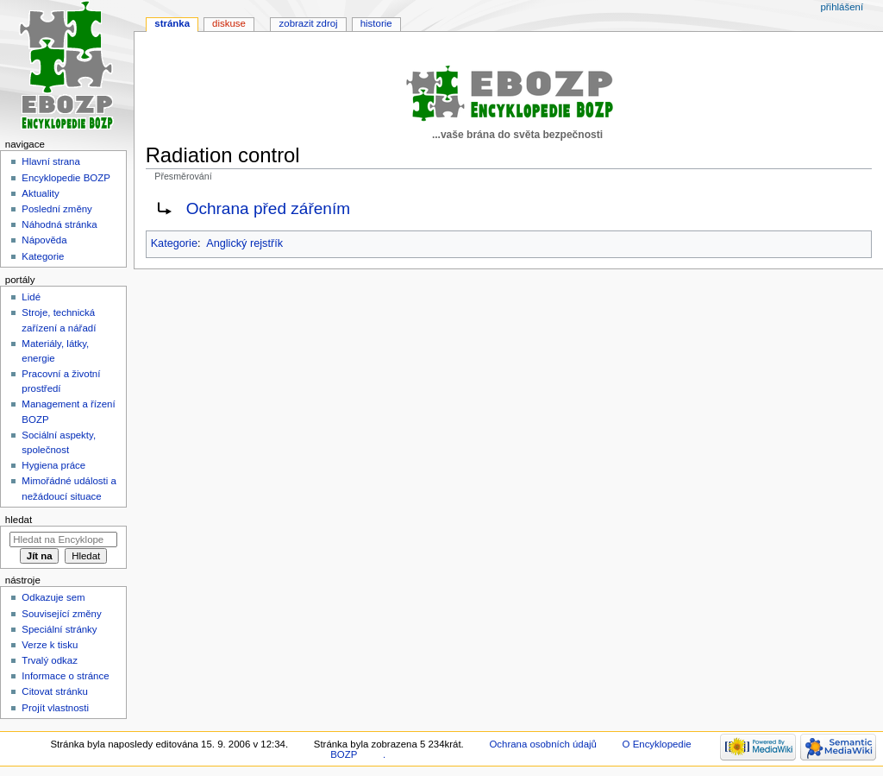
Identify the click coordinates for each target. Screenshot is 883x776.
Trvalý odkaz (50, 660)
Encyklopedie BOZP (66, 178)
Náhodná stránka (59, 224)
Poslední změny (57, 209)
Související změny (61, 614)
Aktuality (40, 193)
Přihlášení (841, 7)
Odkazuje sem (53, 597)
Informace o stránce (65, 676)
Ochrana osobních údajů (542, 744)
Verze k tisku (50, 645)
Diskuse (229, 23)
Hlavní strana (50, 161)
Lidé (31, 297)
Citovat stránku (54, 691)
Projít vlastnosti (55, 708)
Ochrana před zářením (268, 208)
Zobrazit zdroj (308, 23)
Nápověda (44, 240)
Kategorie (174, 243)
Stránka (172, 23)
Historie (376, 23)
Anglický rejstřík (244, 243)
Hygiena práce (53, 465)
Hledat (18, 519)
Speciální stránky (59, 629)
